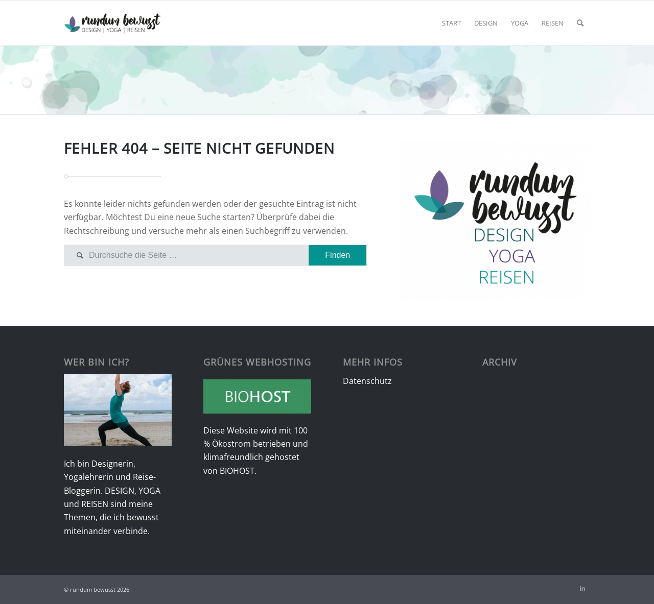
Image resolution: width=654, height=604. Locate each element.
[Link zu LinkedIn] (582, 588)
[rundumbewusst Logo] (112, 23)
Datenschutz (367, 380)
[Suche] (580, 23)
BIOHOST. (238, 470)
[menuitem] (451, 23)
